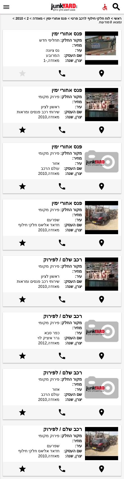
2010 (19, 19)
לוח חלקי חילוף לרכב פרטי (90, 19)
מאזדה (37, 19)
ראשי (117, 19)
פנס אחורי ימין (56, 19)
